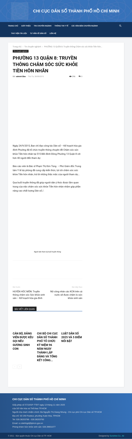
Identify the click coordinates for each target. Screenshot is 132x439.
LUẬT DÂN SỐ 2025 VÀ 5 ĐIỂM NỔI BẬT (71, 337)
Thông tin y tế (61, 26)
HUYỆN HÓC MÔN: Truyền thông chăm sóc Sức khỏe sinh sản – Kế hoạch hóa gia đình (29, 295)
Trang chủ (13, 26)
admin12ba (21, 76)
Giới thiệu (26, 26)
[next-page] (20, 367)
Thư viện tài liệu (19, 33)
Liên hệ (53, 33)
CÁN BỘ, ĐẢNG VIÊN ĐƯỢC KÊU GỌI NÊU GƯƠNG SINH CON (23, 341)
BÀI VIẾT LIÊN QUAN (25, 309)
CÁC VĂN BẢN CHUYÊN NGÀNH (84, 26)
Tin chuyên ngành (42, 26)
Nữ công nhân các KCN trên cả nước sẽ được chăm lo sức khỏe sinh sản (66, 295)
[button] (120, 25)
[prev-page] (15, 367)
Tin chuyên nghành (32, 46)
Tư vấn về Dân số (38, 33)
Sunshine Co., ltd (117, 436)
